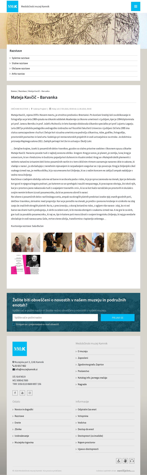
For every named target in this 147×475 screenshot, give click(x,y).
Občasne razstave (20, 68)
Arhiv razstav (17, 73)
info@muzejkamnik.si (26, 369)
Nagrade (82, 384)
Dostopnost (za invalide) (90, 435)
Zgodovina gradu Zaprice (91, 364)
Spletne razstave (19, 58)
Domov (14, 91)
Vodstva (82, 422)
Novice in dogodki (24, 409)
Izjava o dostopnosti (88, 449)
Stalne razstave (19, 63)
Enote (18, 422)
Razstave (23, 91)
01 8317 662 (20, 365)
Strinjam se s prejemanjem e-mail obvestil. (35, 324)
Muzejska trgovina (24, 442)
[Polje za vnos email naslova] (55, 317)
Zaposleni (83, 357)
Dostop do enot (86, 429)
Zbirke (18, 429)
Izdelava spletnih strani (106, 470)
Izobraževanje (22, 435)
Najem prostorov (86, 442)
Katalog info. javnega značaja (92, 377)
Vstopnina (83, 416)
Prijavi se (117, 317)
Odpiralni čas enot (87, 409)
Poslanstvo (83, 371)
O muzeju (83, 351)
